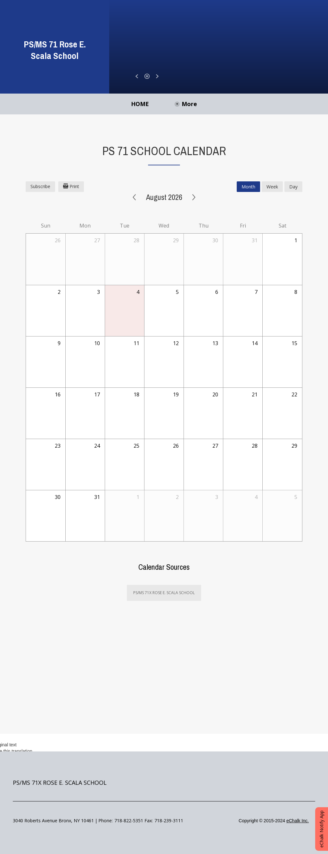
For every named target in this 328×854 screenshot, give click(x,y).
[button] (137, 76)
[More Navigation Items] (233, 104)
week (272, 187)
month (248, 187)
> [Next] (194, 197)
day (293, 187)
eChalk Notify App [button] (321, 829)
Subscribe (40, 186)
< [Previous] (134, 197)
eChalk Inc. (297, 820)
